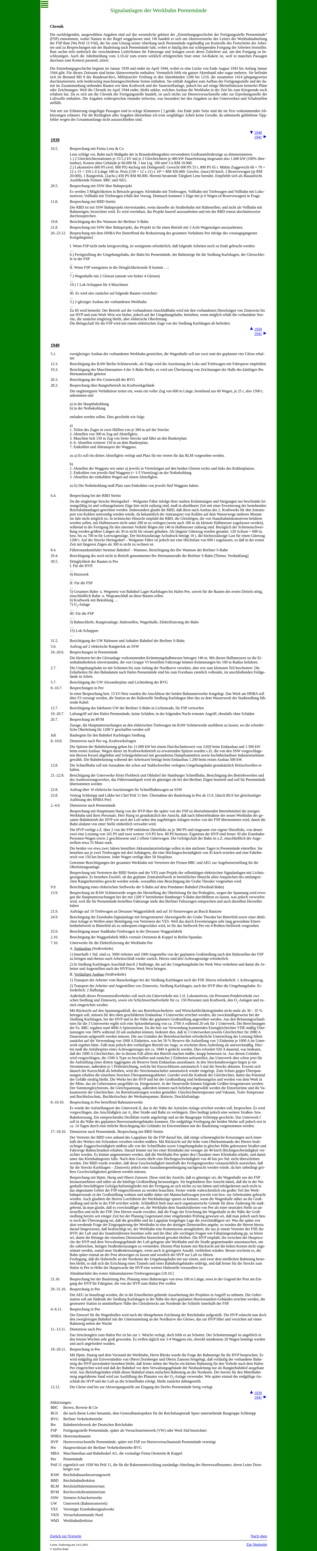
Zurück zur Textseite (65, 1536)
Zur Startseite (256, 1544)
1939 (55, 139)
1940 (258, 133)
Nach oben (259, 1536)
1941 (258, 137)
